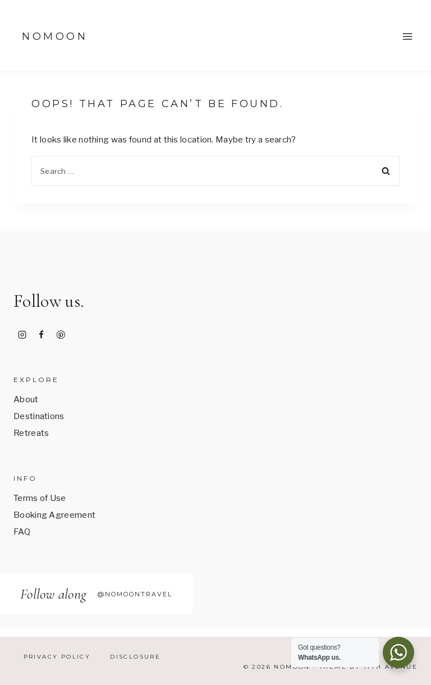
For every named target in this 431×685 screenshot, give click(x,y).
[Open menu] (407, 36)
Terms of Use (39, 498)
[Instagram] (21, 335)
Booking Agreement (54, 515)
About (26, 399)
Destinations (39, 416)
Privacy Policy (57, 656)
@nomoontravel (135, 594)
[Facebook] (41, 335)
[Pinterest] (60, 335)
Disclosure (135, 656)
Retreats (31, 433)
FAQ (21, 532)
